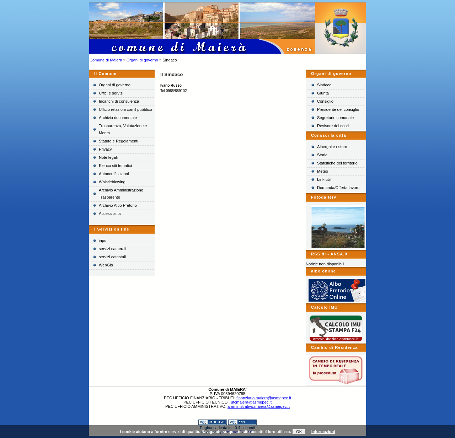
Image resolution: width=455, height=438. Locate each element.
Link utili (324, 179)
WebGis (106, 265)
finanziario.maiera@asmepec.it (263, 398)
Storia (322, 155)
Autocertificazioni (114, 174)
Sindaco (324, 85)
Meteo (322, 171)
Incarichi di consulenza (119, 101)
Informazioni (323, 431)
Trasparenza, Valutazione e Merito (123, 129)
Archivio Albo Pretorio (118, 205)
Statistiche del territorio (337, 163)
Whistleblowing (112, 182)
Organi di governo (142, 60)
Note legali (108, 157)
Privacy (105, 149)
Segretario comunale (335, 117)
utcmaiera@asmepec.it (251, 402)
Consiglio (325, 101)
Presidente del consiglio (338, 109)
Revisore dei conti (333, 126)
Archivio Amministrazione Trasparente (121, 193)
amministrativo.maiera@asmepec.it (259, 406)
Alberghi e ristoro (332, 147)
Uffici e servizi (111, 93)
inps (102, 240)
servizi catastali (112, 257)
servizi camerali (112, 249)
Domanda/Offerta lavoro (338, 187)
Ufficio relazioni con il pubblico (125, 109)
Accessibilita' (110, 213)
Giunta (323, 93)
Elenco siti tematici (115, 165)
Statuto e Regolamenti (118, 141)
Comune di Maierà (106, 60)
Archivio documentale (118, 117)
